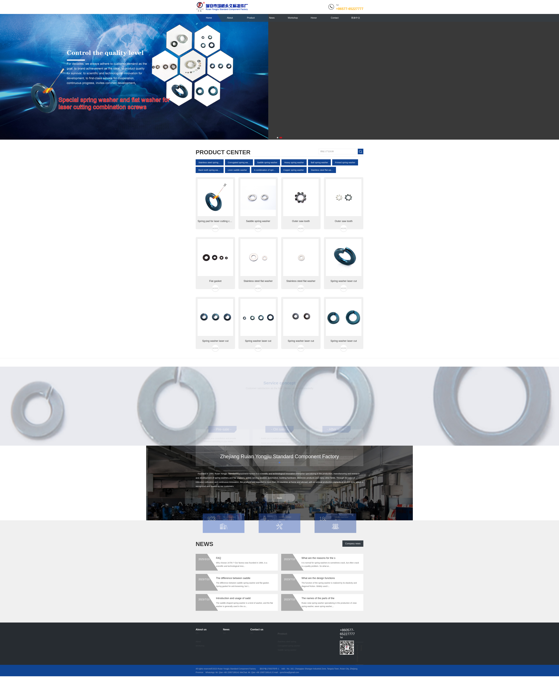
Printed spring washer (345, 188)
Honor (314, 18)
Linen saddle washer (237, 195)
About (230, 18)
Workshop (293, 18)
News (272, 18)
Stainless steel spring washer (209, 188)
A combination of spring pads (265, 195)
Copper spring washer (293, 195)
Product (251, 18)
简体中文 (355, 18)
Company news (353, 557)
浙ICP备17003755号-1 (269, 669)
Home (209, 18)
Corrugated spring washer (239, 188)
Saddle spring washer (267, 188)
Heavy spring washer (294, 188)
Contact (335, 18)
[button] (277, 137)
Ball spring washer (319, 188)
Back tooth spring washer (209, 195)
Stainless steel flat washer (322, 195)
